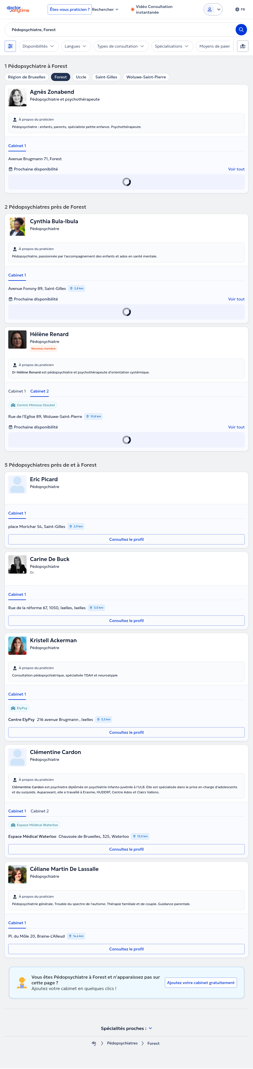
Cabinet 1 (17, 145)
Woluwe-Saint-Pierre (146, 77)
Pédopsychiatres (122, 1044)
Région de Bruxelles (26, 77)
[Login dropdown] (213, 9)
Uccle (81, 77)
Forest (60, 77)
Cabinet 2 (39, 391)
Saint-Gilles (106, 77)
